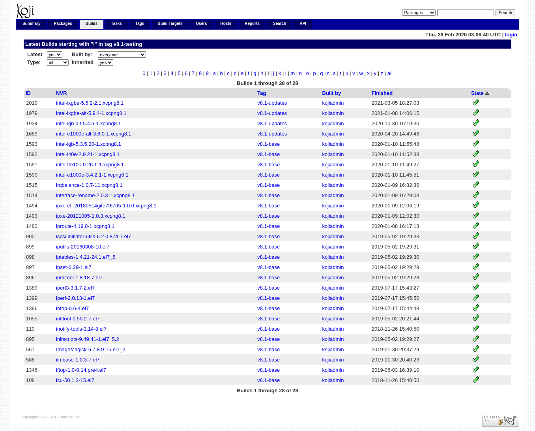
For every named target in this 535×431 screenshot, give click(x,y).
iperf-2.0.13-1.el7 (75, 298)
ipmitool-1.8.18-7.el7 (79, 277)
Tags (139, 23)
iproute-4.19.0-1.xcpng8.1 (85, 226)
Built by (331, 93)
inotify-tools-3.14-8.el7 (81, 329)
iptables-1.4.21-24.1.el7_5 (85, 257)
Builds (92, 23)
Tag (261, 93)
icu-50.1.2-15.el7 (75, 380)
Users (201, 23)
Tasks (116, 23)
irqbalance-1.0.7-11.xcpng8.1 (89, 185)
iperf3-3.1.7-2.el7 (75, 288)
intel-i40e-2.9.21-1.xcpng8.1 (88, 154)
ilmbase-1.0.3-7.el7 (78, 360)
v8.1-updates (272, 103)
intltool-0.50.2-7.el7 (78, 319)
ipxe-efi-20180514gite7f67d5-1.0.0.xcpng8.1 (106, 206)
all (390, 73)
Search (279, 23)
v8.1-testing (128, 44)
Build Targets (170, 23)
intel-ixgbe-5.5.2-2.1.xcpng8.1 (89, 103)
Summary (31, 23)
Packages (63, 23)
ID (28, 93)
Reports (252, 23)
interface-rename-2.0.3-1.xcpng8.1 (95, 195)
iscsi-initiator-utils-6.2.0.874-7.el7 (93, 236)
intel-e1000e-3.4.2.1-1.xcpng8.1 (92, 175)
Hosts (226, 23)
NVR (61, 93)
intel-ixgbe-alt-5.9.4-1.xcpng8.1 (91, 113)
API (302, 23)
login (511, 35)
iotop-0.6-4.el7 (72, 308)
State (477, 93)
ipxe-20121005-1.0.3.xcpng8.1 (90, 216)
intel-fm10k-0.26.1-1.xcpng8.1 (90, 165)
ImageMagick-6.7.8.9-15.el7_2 (90, 349)
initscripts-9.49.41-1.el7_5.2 (87, 339)
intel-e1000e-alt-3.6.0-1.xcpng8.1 (93, 134)
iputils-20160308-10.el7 (82, 247)
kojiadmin (333, 103)
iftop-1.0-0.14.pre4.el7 (81, 370)
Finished (382, 93)
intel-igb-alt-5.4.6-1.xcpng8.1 (88, 123)
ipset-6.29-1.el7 (74, 267)
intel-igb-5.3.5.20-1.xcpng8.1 (88, 144)
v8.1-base (268, 144)
